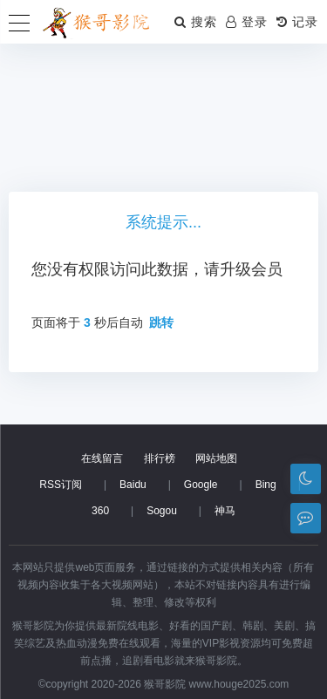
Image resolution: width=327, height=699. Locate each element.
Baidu (132, 484)
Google (201, 484)
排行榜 (159, 458)
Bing (265, 484)
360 (100, 511)
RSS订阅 (60, 484)
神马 (225, 511)
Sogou (161, 511)
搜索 (195, 22)
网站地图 (216, 458)
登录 (247, 22)
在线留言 (102, 458)
